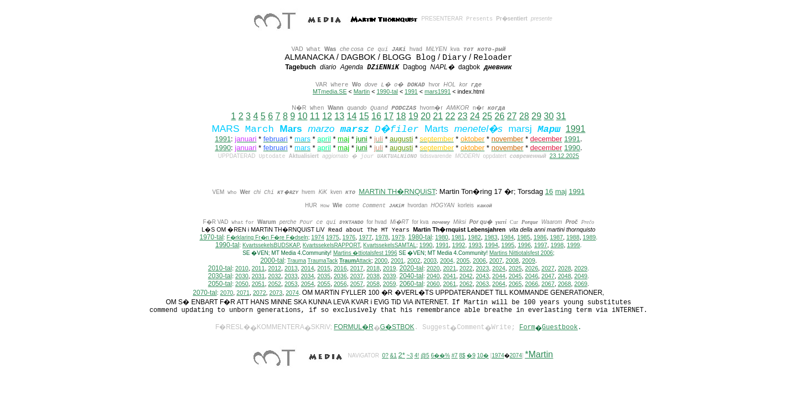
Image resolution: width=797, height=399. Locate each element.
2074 (292, 293)
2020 (433, 268)
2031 (258, 276)
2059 (389, 284)
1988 (572, 237)
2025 (515, 268)
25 (487, 116)
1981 (458, 237)
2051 (258, 284)
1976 (349, 237)
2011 (258, 268)
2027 (548, 268)
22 (451, 116)
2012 (274, 268)
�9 (471, 356)
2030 (242, 276)
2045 (515, 276)
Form (527, 328)
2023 (482, 268)
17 (389, 116)
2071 (243, 293)
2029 (581, 268)
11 (315, 116)
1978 (382, 237)
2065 (515, 284)
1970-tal (211, 238)
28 (524, 116)
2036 (340, 276)
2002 (414, 261)
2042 (466, 276)
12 (327, 116)
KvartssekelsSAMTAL (389, 246)
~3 (410, 356)
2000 (380, 261)
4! (417, 356)
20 (426, 116)
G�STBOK (397, 327)
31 (561, 116)
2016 (340, 268)
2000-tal (272, 261)
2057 (357, 284)
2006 (479, 261)
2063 (482, 284)
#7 (455, 356)
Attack (355, 261)
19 (413, 116)
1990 (223, 148)
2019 (389, 268)
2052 (274, 284)
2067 (548, 284)
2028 (564, 268)
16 (376, 116)
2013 (291, 268)
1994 (491, 245)
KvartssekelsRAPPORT (331, 246)
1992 (458, 245)
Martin (362, 91)
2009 (528, 261)
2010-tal (220, 269)
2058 (373, 284)
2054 (307, 284)
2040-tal (411, 276)
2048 (564, 276)
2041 (449, 276)
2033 (291, 276)
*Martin (539, 355)
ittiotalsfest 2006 (521, 253)
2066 (532, 284)
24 (475, 116)
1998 (557, 245)
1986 (540, 237)
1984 (507, 237)
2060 (433, 284)
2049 (581, 276)
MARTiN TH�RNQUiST (397, 191)
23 (463, 116)
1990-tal (387, 91)
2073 (276, 293)
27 (512, 116)
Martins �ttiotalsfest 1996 (365, 253)
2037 (357, 276)
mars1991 (438, 91)
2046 (532, 276)
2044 (498, 276)
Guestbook (560, 328)
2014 (307, 268)
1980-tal (420, 238)
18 (401, 116)
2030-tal (220, 276)
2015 (323, 268)
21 (438, 116)
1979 (398, 237)
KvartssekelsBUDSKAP (270, 246)
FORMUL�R (353, 327)
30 (549, 116)
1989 (589, 237)
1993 (475, 245)
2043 (482, 276)
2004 (446, 261)
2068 (564, 284)
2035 (323, 276)
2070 (227, 293)
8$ (462, 356)
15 (364, 116)
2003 (430, 261)
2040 (433, 276)
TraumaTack (323, 261)
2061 (449, 284)
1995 (508, 245)
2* (401, 355)
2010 (242, 268)
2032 (274, 276)
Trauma (296, 261)
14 (352, 116)
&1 (393, 356)
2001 (397, 261)
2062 (466, 284)
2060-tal (411, 284)
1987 (556, 237)
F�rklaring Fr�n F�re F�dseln (267, 238)
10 (303, 116)
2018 (373, 268)
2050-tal (220, 284)
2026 (532, 268)
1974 (317, 237)
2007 (496, 261)
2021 (449, 268)
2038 (373, 276)
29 (536, 116)
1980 (441, 237)
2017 (357, 268)
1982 (474, 237)
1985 (523, 237)
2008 (512, 261)
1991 (411, 91)
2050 (242, 284)
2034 (307, 276)
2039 (389, 276)
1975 (332, 237)
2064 (498, 284)
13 (339, 116)
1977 (365, 237)
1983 (491, 237)
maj (561, 191)
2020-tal (411, 269)
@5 (425, 356)
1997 (540, 245)
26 (500, 116)
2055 (323, 284)
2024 (498, 268)
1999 (573, 245)
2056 (340, 284)
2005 (463, 261)
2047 (548, 276)
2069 (581, 284)
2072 (259, 293)
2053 (291, 284)
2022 (466, 268)
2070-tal (204, 293)
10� (483, 356)
